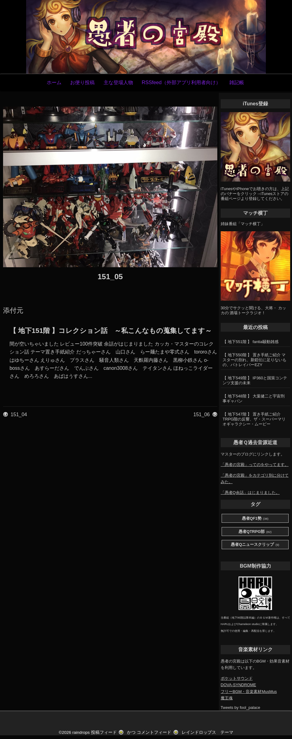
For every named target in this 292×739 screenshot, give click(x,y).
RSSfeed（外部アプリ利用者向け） (181, 82)
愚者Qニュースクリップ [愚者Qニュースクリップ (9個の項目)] (255, 544)
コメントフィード (154, 732)
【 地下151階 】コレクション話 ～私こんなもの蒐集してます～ (111, 330)
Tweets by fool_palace (240, 707)
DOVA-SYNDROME (238, 684)
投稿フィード (104, 732)
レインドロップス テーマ (207, 732)
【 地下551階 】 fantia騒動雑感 (250, 341)
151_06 (201, 414)
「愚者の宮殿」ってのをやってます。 (255, 464)
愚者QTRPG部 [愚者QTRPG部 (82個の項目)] (255, 531)
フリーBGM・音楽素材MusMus (249, 691)
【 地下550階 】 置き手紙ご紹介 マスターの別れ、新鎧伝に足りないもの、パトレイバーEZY (254, 360)
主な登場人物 (118, 82)
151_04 (19, 414)
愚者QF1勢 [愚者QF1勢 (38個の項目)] (255, 518)
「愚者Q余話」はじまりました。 (250, 492)
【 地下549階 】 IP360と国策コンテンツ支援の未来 (255, 380)
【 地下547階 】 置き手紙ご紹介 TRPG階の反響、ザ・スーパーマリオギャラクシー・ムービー (254, 419)
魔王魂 (227, 698)
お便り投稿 (82, 82)
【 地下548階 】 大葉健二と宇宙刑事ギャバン (254, 398)
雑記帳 (236, 82)
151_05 (110, 276)
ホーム (54, 82)
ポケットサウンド (237, 678)
